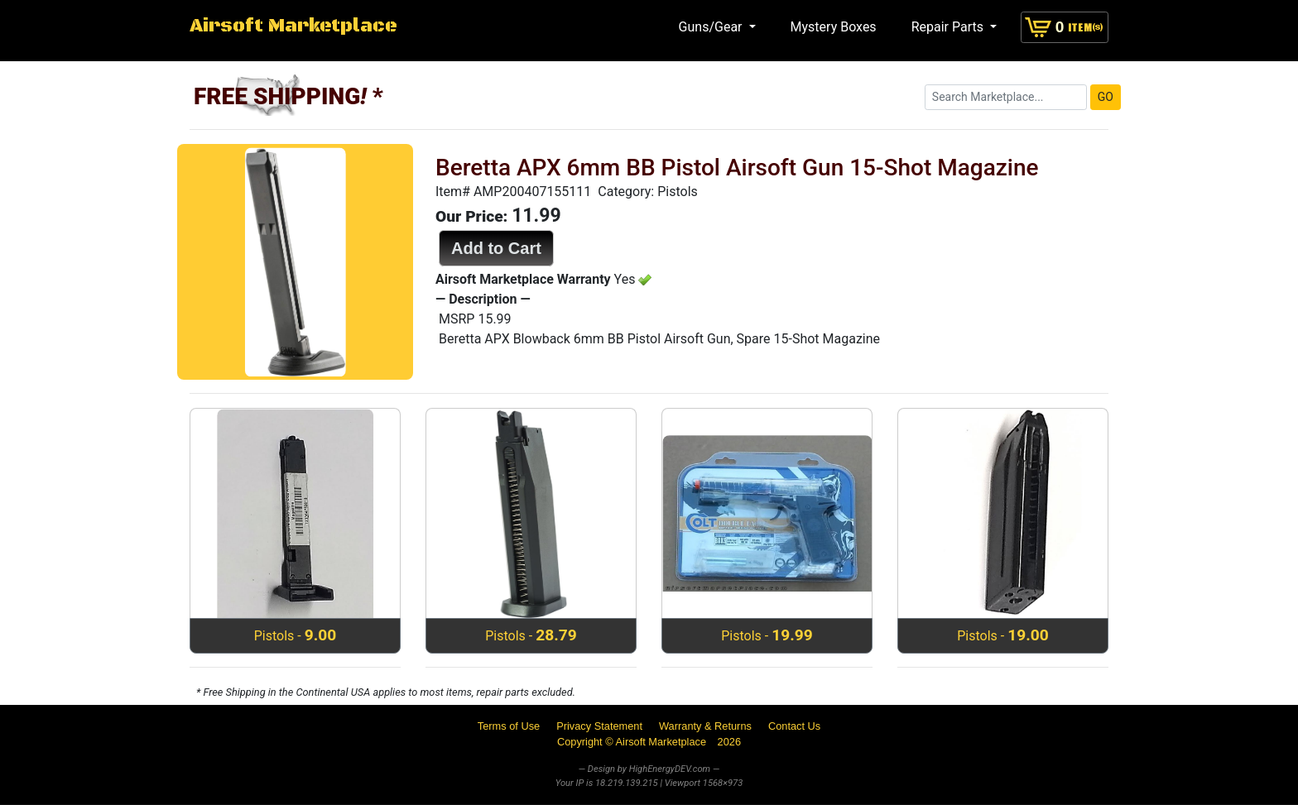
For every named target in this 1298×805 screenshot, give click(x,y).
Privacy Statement (599, 726)
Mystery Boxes (834, 27)
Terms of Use (509, 726)
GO (1105, 96)
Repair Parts (949, 27)
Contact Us (794, 726)
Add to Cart (496, 248)
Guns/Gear (712, 27)
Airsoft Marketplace (293, 26)
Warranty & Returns (705, 726)
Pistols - (295, 634)
